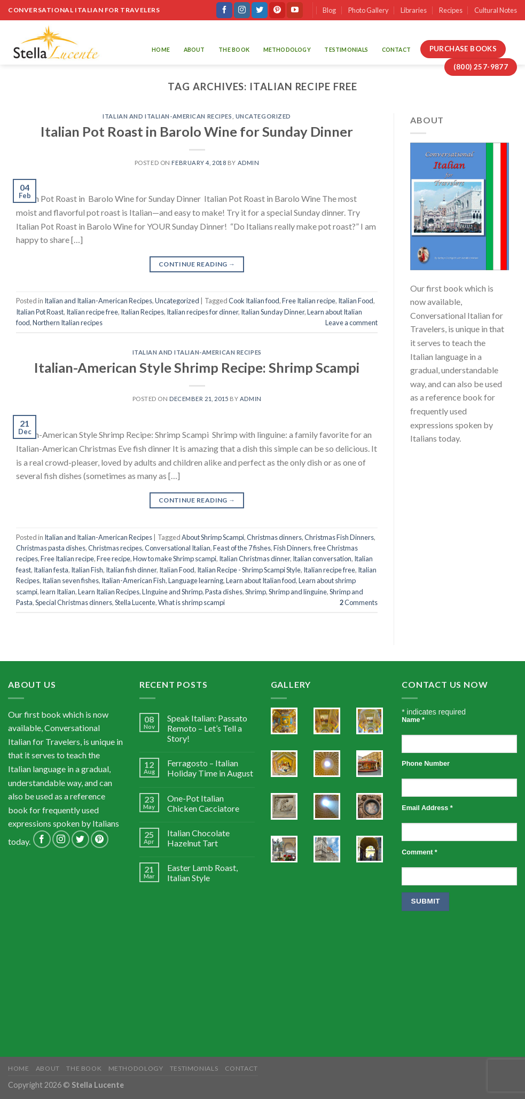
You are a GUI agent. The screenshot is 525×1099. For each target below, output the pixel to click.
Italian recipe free (92, 312)
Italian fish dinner (131, 570)
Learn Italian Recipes (108, 591)
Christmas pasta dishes (50, 548)
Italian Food (355, 300)
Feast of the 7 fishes (242, 548)
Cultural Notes (495, 10)
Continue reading (197, 264)
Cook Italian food (254, 300)
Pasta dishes (223, 591)
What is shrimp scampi (191, 602)
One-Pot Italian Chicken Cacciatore (203, 803)
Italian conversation (322, 558)
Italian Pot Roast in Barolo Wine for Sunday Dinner (197, 131)
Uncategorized (263, 116)
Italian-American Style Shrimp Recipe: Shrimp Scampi (196, 367)
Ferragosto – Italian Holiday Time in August (210, 768)
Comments (359, 602)
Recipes (451, 10)
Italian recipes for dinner (202, 312)
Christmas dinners (274, 537)
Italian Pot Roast (40, 312)
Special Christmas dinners (73, 602)
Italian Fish (87, 570)
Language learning (195, 580)
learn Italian (57, 591)
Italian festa (51, 570)
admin (249, 162)
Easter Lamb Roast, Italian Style (202, 872)
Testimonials (346, 49)
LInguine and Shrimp (172, 591)
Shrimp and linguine (298, 591)
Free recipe (113, 558)
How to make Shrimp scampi (174, 558)
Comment (419, 852)
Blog (329, 10)
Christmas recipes (115, 548)
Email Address (427, 808)
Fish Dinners (292, 548)
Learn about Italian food (261, 580)
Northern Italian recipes (68, 322)
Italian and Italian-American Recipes (167, 116)
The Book (233, 49)
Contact (396, 49)
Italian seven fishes (70, 580)
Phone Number (426, 763)
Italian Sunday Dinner (272, 312)
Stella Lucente (135, 602)
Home (161, 49)
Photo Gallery (368, 10)
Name (413, 720)
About (194, 49)
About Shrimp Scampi (213, 537)
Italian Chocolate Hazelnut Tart (198, 838)
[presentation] (445, 961)
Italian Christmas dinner (254, 558)
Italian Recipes (142, 312)
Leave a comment (351, 322)
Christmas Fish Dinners (339, 537)
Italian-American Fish (133, 580)
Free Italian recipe (308, 300)
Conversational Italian (177, 548)
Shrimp (255, 591)
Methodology (287, 49)
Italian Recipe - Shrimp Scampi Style (249, 570)
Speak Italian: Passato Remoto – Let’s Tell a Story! (207, 728)
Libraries (414, 10)
